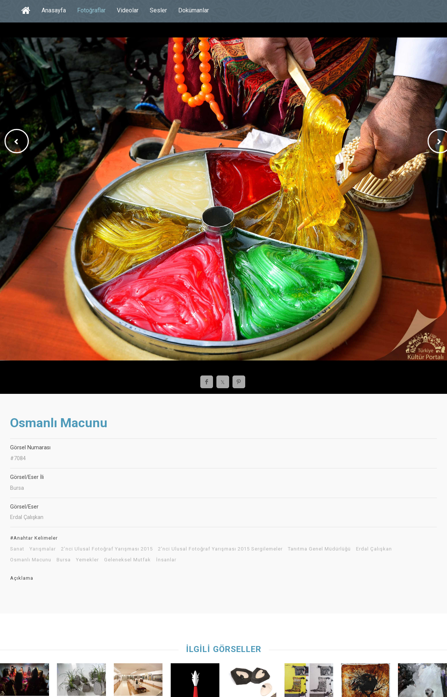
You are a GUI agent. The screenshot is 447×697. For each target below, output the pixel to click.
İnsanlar (166, 559)
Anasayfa (54, 10)
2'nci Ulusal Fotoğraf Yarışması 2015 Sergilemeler (220, 549)
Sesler (158, 10)
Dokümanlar (193, 10)
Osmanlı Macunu (30, 559)
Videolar (128, 10)
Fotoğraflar (91, 10)
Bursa (64, 559)
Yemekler (87, 559)
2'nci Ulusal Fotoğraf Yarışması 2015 (107, 549)
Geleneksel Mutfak (127, 559)
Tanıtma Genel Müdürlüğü (319, 549)
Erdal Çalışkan (374, 549)
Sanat (17, 549)
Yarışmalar (43, 549)
